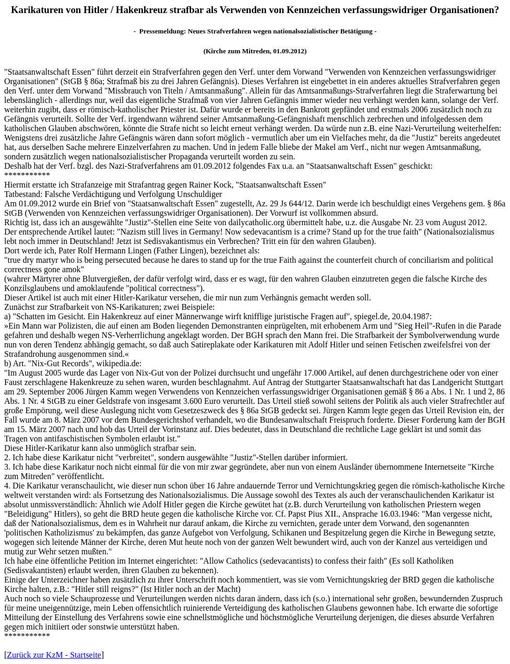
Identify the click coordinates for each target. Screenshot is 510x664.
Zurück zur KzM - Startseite (54, 654)
